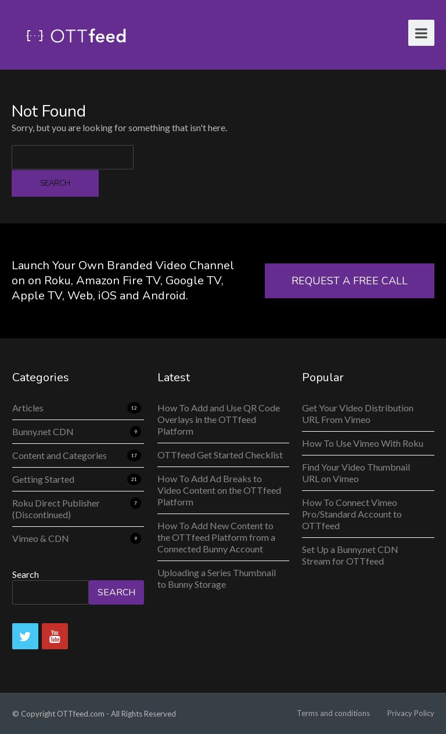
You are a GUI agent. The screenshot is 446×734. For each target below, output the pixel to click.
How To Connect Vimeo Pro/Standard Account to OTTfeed (352, 514)
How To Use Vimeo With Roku (362, 443)
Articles (28, 407)
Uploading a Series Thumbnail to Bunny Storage (216, 578)
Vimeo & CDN (40, 538)
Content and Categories (59, 455)
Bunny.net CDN (43, 431)
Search (25, 574)
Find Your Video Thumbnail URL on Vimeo (356, 472)
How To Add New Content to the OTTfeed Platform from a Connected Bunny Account (216, 537)
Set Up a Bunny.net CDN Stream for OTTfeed (350, 555)
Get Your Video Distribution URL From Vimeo (357, 413)
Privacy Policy (410, 713)
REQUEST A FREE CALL (350, 281)
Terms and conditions (333, 713)
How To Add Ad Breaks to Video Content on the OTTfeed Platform (219, 490)
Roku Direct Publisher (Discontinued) (56, 508)
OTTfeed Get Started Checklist (220, 454)
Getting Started (43, 478)
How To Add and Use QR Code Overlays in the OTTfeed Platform (218, 419)
